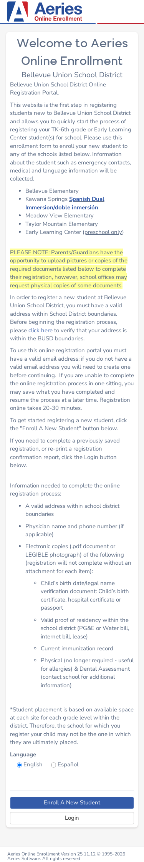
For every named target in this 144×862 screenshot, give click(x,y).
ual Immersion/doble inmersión (64, 203)
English (33, 764)
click (34, 330)
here (47, 330)
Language (23, 754)
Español (68, 764)
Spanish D (82, 199)
